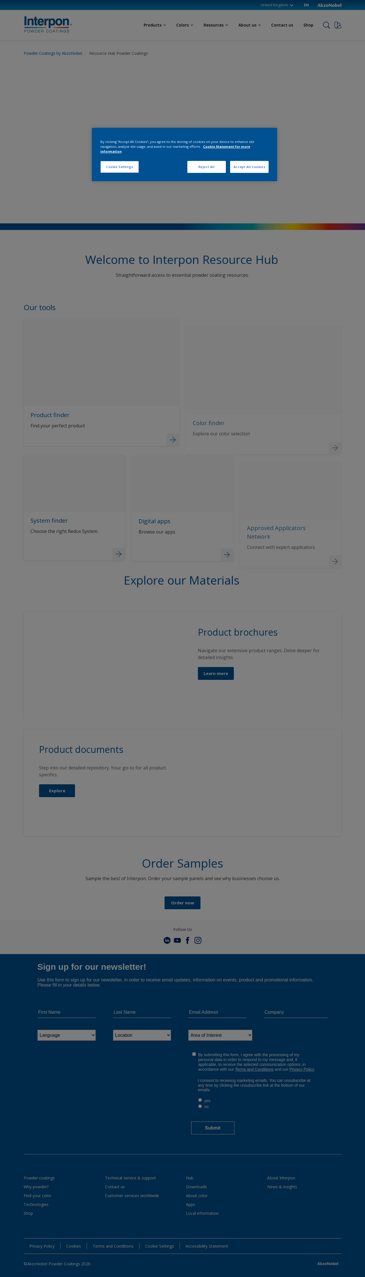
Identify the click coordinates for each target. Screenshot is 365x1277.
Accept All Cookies (249, 167)
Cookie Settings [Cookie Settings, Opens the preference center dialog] (119, 167)
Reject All (206, 167)
